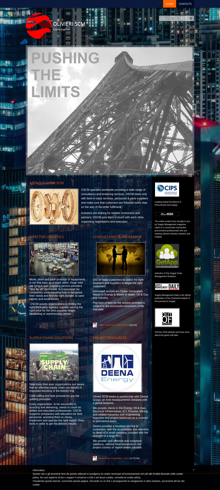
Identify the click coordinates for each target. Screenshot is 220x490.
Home (169, 4)
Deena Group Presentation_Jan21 (113, 458)
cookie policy (133, 477)
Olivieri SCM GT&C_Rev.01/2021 (113, 325)
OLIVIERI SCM (69, 23)
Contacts (185, 4)
